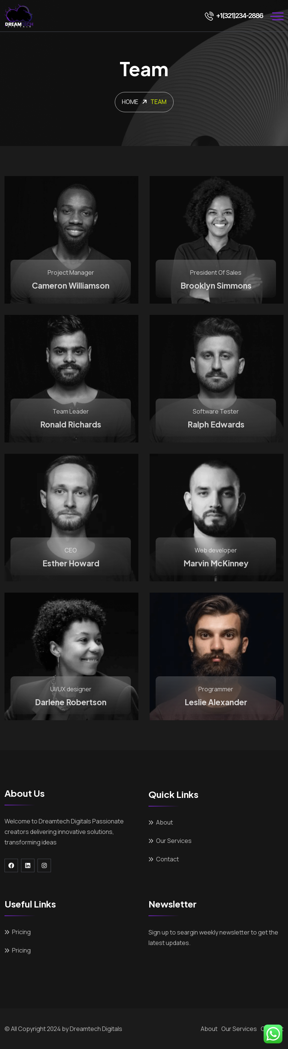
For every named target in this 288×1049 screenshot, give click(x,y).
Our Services (174, 841)
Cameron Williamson (71, 285)
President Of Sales (216, 272)
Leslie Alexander (215, 702)
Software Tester (216, 411)
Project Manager (71, 272)
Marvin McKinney (216, 563)
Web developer (216, 550)
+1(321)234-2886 (234, 16)
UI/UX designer (71, 689)
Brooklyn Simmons (216, 285)
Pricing (21, 932)
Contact (167, 859)
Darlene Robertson (70, 702)
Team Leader (70, 411)
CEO (70, 550)
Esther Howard (70, 563)
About (164, 822)
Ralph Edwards (216, 424)
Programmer (215, 689)
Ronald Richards (70, 424)
